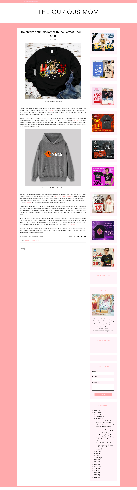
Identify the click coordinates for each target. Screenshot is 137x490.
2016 (95, 475)
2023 (95, 460)
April (97, 455)
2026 (95, 410)
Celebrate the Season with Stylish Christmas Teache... (104, 442)
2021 (95, 464)
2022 (95, 462)
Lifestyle (38, 240)
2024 (96, 414)
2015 (95, 477)
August (98, 449)
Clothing (27, 240)
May (97, 453)
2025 (95, 412)
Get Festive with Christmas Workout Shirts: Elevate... (104, 446)
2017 (95, 473)
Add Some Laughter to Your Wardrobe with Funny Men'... (104, 430)
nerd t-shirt (76, 120)
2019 (95, 468)
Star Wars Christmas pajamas (64, 196)
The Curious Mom (68, 11)
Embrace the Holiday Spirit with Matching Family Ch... (104, 434)
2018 (95, 471)
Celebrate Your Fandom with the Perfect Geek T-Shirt (105, 426)
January (98, 458)
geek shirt (28, 202)
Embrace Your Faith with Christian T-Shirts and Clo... (104, 422)
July (97, 451)
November (99, 417)
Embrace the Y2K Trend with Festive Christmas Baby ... (105, 438)
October (98, 419)
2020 (95, 466)
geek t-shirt (51, 110)
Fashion (33, 240)
